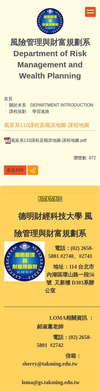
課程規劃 (17, 111)
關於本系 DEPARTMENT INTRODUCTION (51, 105)
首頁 (8, 98)
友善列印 (15, 170)
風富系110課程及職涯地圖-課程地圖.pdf (45, 140)
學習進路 (40, 111)
